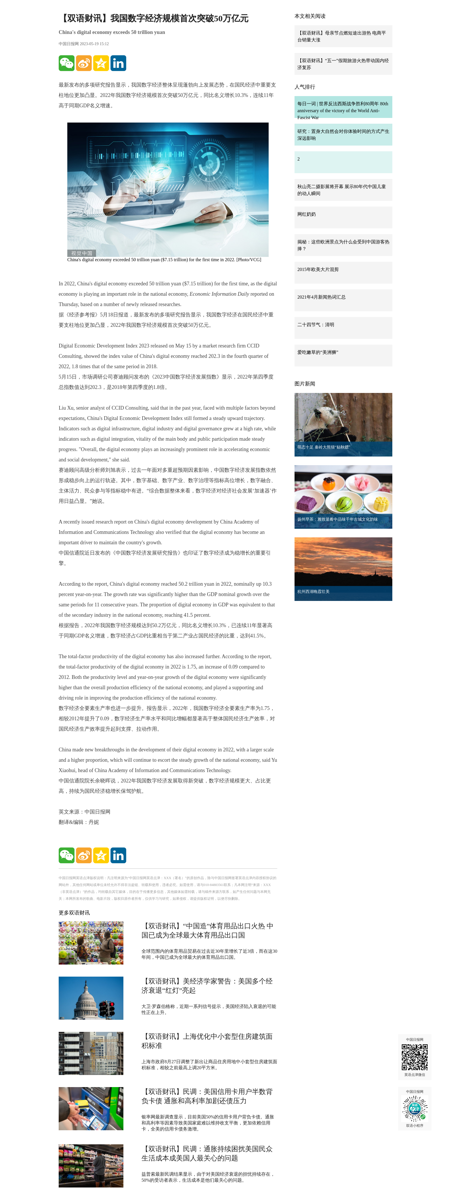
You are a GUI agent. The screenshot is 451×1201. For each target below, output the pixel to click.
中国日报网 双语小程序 (414, 1109)
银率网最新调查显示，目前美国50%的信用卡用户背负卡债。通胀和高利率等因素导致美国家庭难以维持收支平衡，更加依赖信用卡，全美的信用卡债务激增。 (208, 1122)
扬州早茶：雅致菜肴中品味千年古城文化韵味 (337, 519)
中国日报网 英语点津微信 (414, 1057)
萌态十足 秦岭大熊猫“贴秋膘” (323, 447)
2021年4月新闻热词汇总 (321, 297)
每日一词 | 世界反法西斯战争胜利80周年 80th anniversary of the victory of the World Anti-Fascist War (342, 110)
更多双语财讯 (74, 913)
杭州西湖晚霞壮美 (313, 591)
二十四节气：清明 (315, 324)
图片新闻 (305, 384)
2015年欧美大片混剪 (318, 269)
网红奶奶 (306, 214)
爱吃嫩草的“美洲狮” (317, 352)
